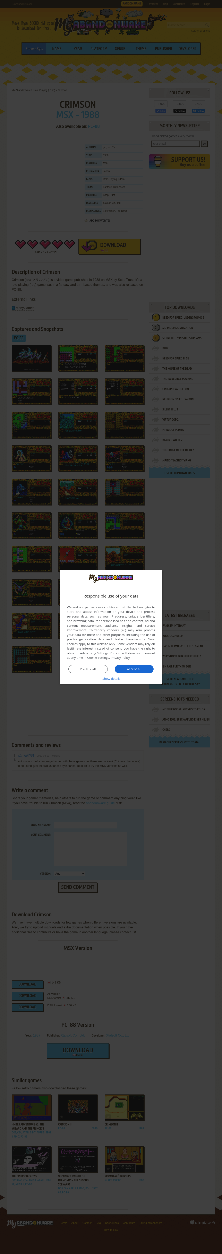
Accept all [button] (134, 669)
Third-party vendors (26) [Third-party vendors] (107, 630)
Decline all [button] (88, 669)
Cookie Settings (98, 657)
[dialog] (111, 627)
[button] (111, 678)
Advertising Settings (94, 653)
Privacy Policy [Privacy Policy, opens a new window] (120, 657)
